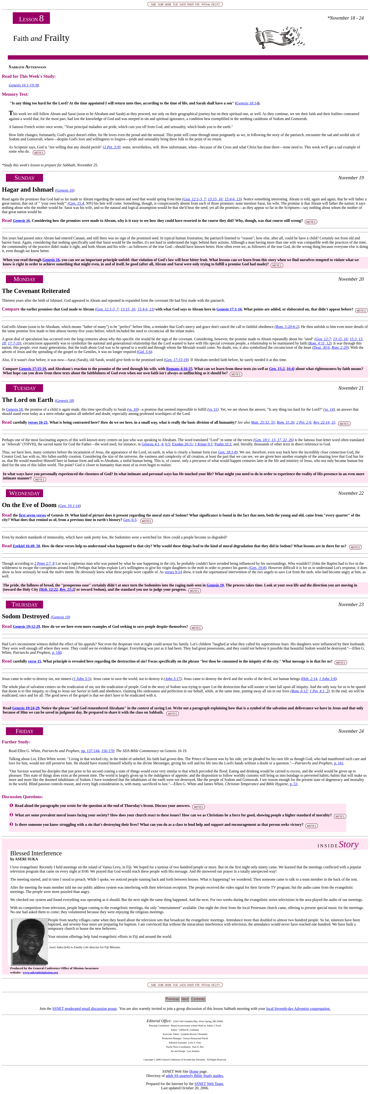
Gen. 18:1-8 (227, 452)
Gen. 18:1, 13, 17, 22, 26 (273, 440)
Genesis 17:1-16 (229, 309)
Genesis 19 (215, 585)
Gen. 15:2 (277, 369)
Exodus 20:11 (182, 444)
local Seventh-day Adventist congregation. (298, 1009)
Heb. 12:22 (49, 589)
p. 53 (293, 784)
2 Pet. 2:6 (303, 422)
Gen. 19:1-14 (69, 506)
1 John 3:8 (327, 679)
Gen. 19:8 (257, 568)
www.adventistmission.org (40, 972)
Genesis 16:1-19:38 (24, 85)
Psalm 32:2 (223, 444)
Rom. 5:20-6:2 (287, 327)
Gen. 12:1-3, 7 (195, 199)
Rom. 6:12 (300, 691)
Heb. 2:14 (309, 679)
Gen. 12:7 (323, 339)
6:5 (167, 444)
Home (193, 1071)
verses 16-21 (38, 422)
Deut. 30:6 (321, 347)
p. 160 (57, 652)
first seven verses (32, 515)
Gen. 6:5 (130, 520)
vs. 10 (132, 409)
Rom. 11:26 (285, 422)
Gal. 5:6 (144, 352)
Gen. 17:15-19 (176, 360)
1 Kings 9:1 (203, 444)
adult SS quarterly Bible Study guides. (195, 1076)
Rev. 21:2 (67, 589)
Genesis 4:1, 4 (152, 444)
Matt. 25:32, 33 (263, 422)
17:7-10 (14, 343)
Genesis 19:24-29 (26, 708)
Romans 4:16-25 (179, 369)
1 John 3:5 (82, 679)
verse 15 (34, 661)
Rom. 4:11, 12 (319, 343)
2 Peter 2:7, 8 (44, 563)
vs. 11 (213, 409)
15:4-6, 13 (232, 199)
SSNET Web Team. (209, 1084)
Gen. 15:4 (76, 203)
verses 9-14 (173, 572)
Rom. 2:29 (339, 347)
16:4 (289, 369)
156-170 (107, 751)
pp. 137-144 (90, 751)
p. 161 (339, 763)
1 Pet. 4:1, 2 (319, 691)
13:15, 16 (215, 199)
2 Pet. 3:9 (111, 147)
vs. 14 (329, 409)
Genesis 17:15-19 (32, 369)
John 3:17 (172, 679)
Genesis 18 (64, 401)
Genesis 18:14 (247, 103)
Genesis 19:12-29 (26, 627)
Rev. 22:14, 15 (324, 422)
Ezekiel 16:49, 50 (26, 546)
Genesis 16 (65, 190)
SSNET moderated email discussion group (84, 1009)
